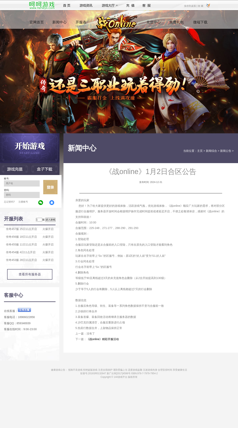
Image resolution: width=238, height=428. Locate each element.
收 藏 (200, 5)
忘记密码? (9, 201)
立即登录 (50, 187)
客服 (147, 5)
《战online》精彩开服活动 (102, 339)
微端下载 (200, 24)
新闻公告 (225, 150)
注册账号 (23, 201)
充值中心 (153, 24)
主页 (200, 150)
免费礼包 (176, 24)
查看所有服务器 (30, 274)
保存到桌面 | (190, 5)
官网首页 (37, 24)
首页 (67, 5)
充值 (130, 5)
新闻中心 (59, 24)
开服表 (80, 24)
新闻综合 (211, 150)
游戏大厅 (109, 5)
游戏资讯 (86, 5)
